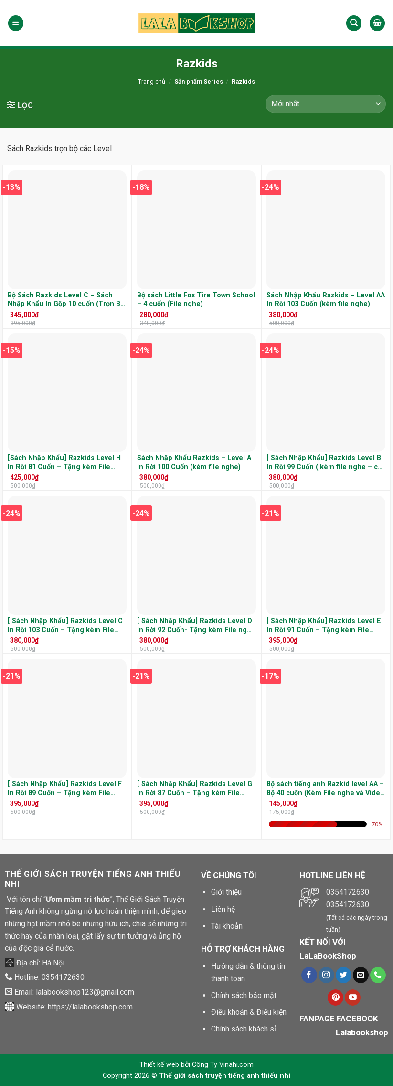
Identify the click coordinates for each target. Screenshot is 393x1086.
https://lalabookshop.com (90, 1006)
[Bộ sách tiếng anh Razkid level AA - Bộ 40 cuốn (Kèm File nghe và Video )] (325, 718)
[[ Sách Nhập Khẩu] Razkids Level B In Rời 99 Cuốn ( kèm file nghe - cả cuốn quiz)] (325, 392)
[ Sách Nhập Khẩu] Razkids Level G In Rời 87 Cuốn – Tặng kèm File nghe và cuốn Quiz (194, 789)
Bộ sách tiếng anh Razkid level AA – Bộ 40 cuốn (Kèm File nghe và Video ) (325, 789)
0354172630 (63, 977)
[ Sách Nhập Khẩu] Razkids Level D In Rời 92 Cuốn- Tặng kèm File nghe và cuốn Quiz (196, 626)
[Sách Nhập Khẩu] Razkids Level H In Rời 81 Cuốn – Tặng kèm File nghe (64, 463)
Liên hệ (223, 909)
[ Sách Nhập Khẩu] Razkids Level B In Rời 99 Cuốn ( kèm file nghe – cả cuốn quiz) (324, 463)
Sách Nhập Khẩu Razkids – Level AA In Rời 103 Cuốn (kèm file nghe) (325, 299)
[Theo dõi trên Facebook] (309, 975)
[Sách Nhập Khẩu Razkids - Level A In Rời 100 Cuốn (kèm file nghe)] (196, 392)
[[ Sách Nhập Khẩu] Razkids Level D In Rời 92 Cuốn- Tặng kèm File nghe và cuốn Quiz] (196, 555)
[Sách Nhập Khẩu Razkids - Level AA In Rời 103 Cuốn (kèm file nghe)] (325, 229)
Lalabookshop (362, 1032)
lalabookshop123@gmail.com (85, 992)
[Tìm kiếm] (353, 23)
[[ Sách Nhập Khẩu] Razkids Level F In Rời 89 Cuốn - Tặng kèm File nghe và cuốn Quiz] (67, 718)
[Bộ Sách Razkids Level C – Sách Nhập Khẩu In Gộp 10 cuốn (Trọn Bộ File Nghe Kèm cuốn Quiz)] (67, 229)
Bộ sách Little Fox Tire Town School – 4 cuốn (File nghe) (196, 299)
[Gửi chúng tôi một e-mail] (361, 975)
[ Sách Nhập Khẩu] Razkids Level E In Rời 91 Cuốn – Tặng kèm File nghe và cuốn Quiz (323, 626)
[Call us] (378, 975)
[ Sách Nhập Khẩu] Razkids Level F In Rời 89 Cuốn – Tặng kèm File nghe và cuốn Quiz (65, 789)
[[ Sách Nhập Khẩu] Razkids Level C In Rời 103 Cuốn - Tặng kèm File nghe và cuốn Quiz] (67, 555)
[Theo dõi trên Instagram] (326, 975)
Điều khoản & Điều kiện (249, 1012)
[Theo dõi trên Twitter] (343, 975)
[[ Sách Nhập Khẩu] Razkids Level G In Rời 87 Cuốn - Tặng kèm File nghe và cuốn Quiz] (196, 718)
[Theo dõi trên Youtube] (353, 997)
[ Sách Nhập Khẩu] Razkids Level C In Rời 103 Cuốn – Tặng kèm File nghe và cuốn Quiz (65, 626)
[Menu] (15, 23)
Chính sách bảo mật (243, 995)
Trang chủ (151, 81)
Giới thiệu (226, 892)
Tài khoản (227, 926)
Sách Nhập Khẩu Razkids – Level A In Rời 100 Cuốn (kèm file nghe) (194, 462)
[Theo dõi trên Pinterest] (335, 997)
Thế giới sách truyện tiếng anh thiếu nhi (224, 1076)
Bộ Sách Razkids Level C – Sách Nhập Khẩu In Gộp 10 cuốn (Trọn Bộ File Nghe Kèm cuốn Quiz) (66, 300)
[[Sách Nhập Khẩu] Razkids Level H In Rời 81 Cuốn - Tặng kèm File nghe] (67, 392)
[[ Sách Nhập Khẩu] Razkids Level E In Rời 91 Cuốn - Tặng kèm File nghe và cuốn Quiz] (325, 555)
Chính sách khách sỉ (243, 1028)
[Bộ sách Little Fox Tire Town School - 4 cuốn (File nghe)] (196, 229)
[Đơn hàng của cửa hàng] (326, 104)
